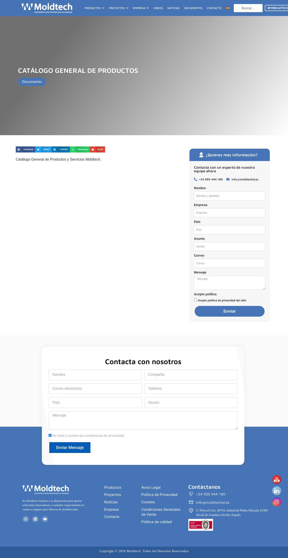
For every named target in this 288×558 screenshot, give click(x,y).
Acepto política (205, 294)
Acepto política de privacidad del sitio (222, 300)
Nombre (200, 188)
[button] (25, 149)
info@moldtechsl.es (213, 502)
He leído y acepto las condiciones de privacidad (88, 435)
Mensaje (200, 272)
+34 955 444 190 (211, 494)
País (197, 222)
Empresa (200, 205)
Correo (199, 255)
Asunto (199, 238)
